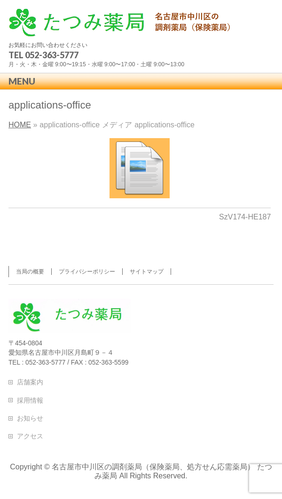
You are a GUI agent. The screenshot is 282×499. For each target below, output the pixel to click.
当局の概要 (30, 271)
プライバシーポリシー (87, 271)
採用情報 (30, 400)
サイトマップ (147, 271)
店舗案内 (30, 382)
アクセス (30, 436)
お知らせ (30, 418)
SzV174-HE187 (245, 217)
